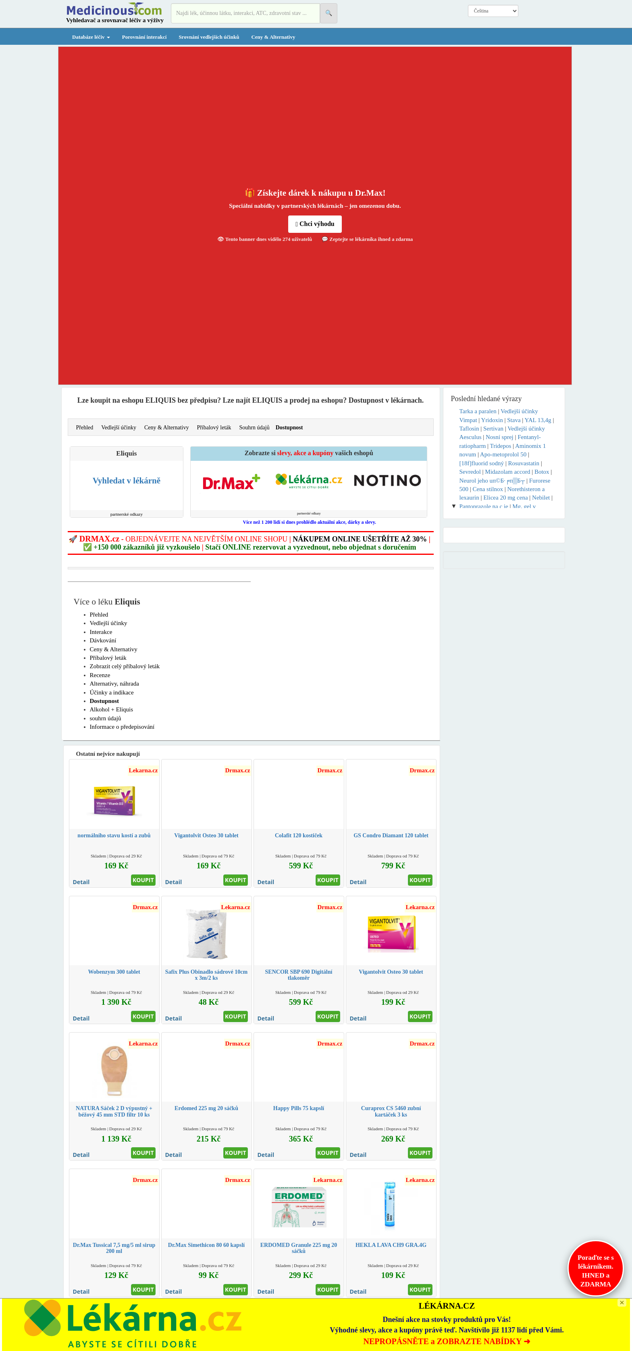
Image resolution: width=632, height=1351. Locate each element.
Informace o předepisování (122, 727)
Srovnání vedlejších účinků (209, 37)
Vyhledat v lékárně (126, 480)
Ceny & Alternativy (273, 37)
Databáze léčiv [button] (91, 37)
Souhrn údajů (254, 428)
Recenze (100, 675)
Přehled (85, 428)
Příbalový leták (214, 428)
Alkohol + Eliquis (111, 709)
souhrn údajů (105, 718)
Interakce (101, 632)
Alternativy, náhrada (114, 683)
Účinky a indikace (112, 692)
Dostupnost (289, 428)
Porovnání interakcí (144, 37)
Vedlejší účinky (118, 428)
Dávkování (103, 640)
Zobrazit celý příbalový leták (125, 666)
